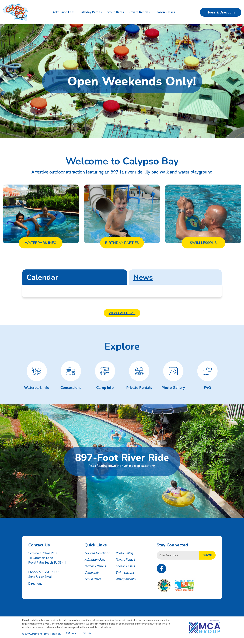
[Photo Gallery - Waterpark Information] (173, 375)
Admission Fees (64, 12)
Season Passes (165, 12)
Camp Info (92, 572)
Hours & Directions (220, 12)
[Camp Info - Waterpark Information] (104, 375)
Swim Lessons (125, 572)
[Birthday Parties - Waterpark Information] (122, 214)
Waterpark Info (125, 579)
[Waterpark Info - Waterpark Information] (41, 214)
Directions (35, 583)
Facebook (161, 568)
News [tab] (143, 277)
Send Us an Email (40, 577)
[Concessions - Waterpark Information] (70, 375)
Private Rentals (139, 12)
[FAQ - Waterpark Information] (207, 375)
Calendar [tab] (42, 277)
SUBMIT (207, 555)
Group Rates (115, 12)
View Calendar (122, 313)
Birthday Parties (90, 12)
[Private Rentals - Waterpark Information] (139, 375)
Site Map (87, 633)
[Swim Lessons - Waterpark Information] (203, 214)
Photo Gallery (125, 553)
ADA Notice (72, 633)
